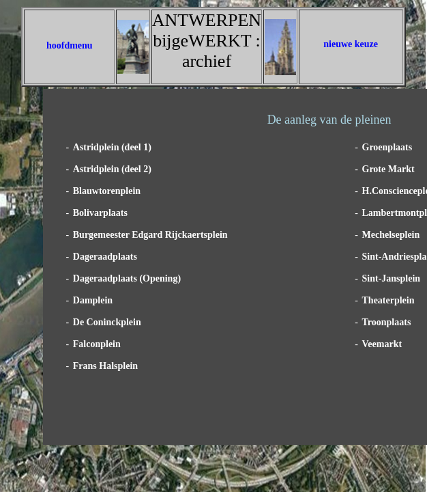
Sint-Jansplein (391, 278)
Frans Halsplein (105, 366)
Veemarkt (382, 344)
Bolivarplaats (100, 213)
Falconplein (97, 344)
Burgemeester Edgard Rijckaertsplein (150, 235)
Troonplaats (386, 322)
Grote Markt (388, 169)
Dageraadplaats (105, 256)
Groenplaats (387, 147)
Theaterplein (388, 300)
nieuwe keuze (350, 44)
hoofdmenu (69, 45)
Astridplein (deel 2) (112, 169)
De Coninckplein (107, 322)
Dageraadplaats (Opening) (127, 278)
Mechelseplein (391, 235)
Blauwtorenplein (107, 191)
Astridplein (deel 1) (112, 147)
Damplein (93, 300)
